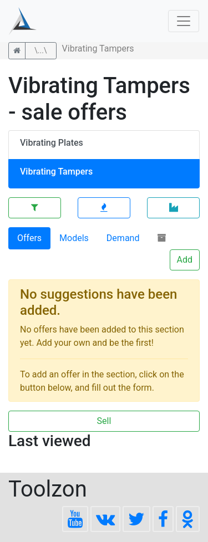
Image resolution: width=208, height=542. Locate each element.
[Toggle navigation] (183, 21)
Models (74, 238)
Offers (29, 238)
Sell (104, 421)
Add (184, 259)
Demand (123, 238)
